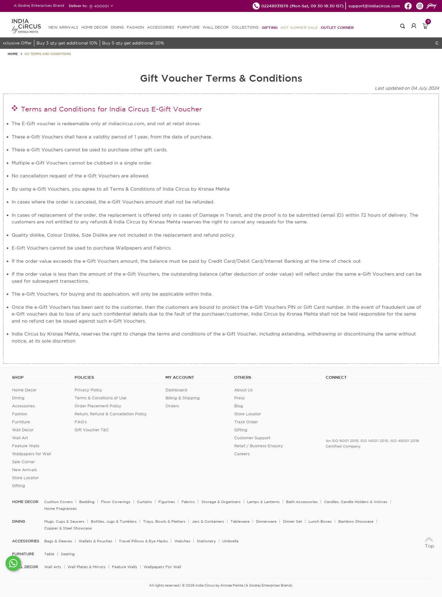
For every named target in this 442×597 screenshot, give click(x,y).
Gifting (269, 27)
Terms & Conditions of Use (100, 398)
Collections (245, 27)
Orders (172, 406)
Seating (68, 554)
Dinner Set (292, 521)
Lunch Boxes (320, 521)
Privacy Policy (88, 390)
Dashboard (176, 390)
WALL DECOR (216, 27)
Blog (238, 406)
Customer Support (252, 438)
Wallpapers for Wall (31, 454)
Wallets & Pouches (95, 541)
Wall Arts (52, 566)
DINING (117, 27)
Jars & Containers (208, 521)
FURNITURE (188, 27)
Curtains (144, 501)
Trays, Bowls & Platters (164, 521)
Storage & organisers (221, 501)
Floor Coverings (115, 501)
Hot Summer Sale (299, 27)
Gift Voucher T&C (92, 430)
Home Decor (24, 390)
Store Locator (25, 477)
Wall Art (20, 438)
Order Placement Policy (98, 406)
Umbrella (230, 541)
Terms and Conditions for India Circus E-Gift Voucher (111, 109)
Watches (182, 541)
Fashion (19, 414)
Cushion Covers (58, 501)
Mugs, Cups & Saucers (64, 521)
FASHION (135, 27)
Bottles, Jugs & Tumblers (114, 521)
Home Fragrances (60, 508)
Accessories (23, 406)
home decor (25, 502)
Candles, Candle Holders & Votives (355, 501)
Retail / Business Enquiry (258, 446)
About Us (243, 390)
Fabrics (188, 501)
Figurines (166, 501)
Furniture (21, 422)
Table (49, 554)
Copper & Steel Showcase (68, 528)
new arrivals (63, 27)
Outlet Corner (337, 27)
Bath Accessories (302, 501)
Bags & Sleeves (58, 541)
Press (239, 398)
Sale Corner (23, 461)
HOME (13, 54)
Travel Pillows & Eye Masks (143, 541)
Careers (242, 454)
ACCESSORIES (160, 27)
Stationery (206, 541)
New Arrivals (24, 469)
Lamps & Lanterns (263, 501)
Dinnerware (266, 521)
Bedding (87, 501)
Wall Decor (22, 430)
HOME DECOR (94, 27)
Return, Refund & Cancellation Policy (111, 414)
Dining (18, 398)
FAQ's (81, 422)
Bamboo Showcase (356, 521)
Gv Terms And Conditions (48, 54)
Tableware (240, 521)
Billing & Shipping (182, 398)
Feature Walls (25, 446)
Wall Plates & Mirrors (87, 566)
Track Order (246, 422)
